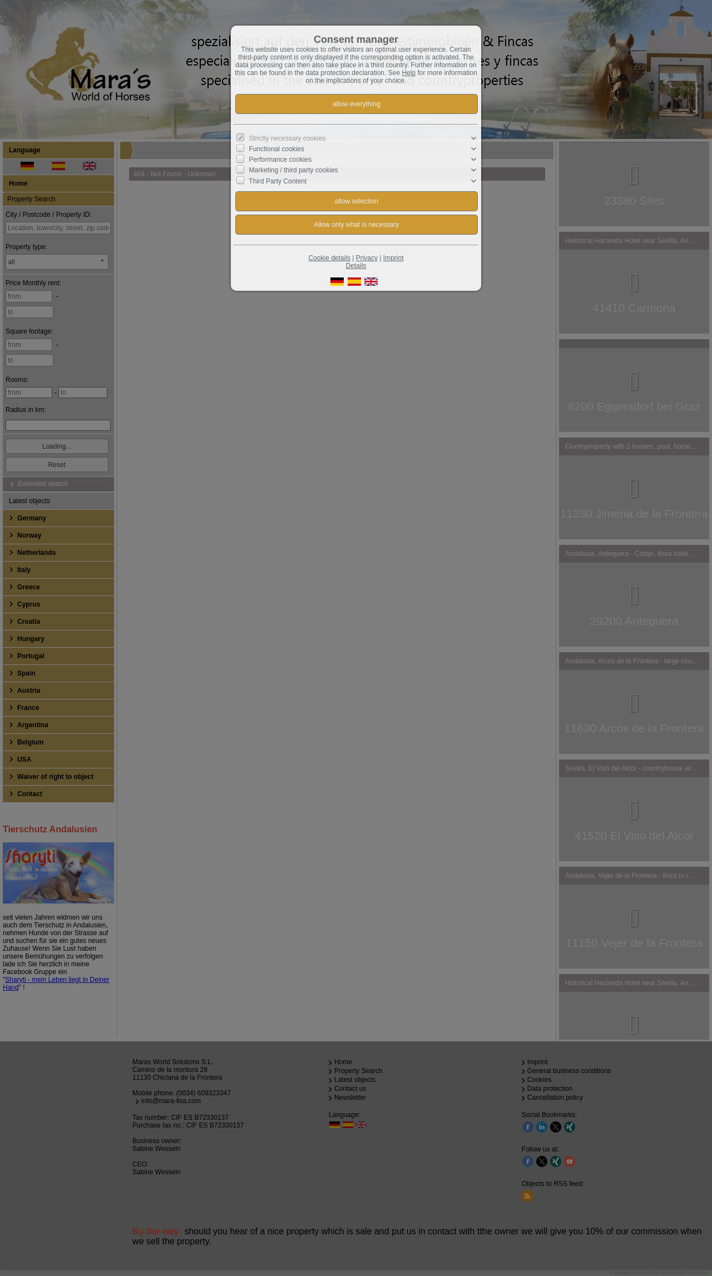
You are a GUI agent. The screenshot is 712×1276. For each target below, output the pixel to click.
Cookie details (329, 258)
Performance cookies (280, 159)
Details (356, 266)
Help (409, 73)
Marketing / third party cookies (293, 170)
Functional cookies (276, 149)
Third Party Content (277, 181)
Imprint (393, 258)
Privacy (367, 258)
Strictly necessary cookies (287, 138)
